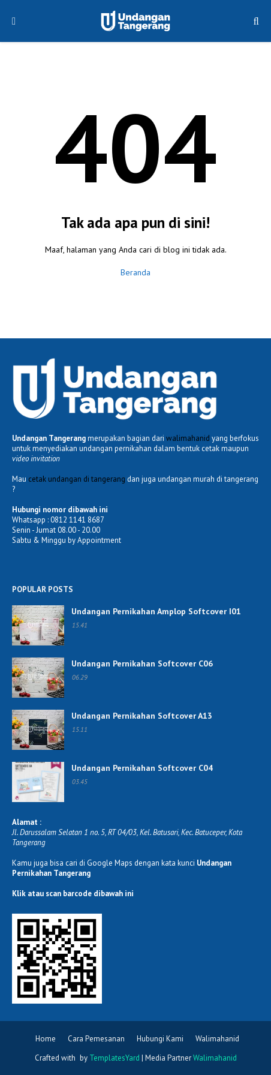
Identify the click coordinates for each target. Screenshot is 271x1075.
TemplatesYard (114, 1058)
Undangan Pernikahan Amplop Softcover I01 (156, 611)
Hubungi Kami (160, 1039)
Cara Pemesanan (96, 1039)
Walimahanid (217, 1039)
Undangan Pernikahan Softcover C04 (142, 767)
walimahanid (188, 438)
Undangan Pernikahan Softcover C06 (142, 663)
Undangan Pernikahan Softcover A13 (141, 715)
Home (45, 1039)
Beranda (135, 272)
